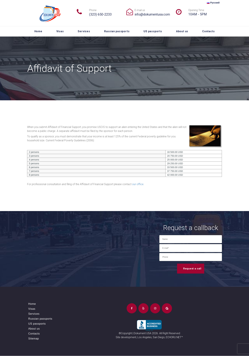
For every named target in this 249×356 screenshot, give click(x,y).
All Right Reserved (169, 333)
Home (38, 31)
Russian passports (117, 31)
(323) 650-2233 (100, 14)
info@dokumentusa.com (152, 14)
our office (138, 184)
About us (182, 31)
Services (84, 31)
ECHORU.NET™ (174, 337)
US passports (153, 31)
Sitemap (33, 338)
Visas (60, 31)
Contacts (208, 31)
